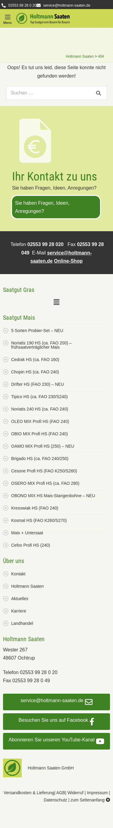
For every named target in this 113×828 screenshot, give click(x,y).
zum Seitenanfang (90, 800)
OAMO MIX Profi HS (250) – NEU (42, 446)
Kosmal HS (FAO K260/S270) (39, 520)
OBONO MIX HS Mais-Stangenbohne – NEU (53, 495)
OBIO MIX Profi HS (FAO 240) (39, 433)
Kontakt (18, 573)
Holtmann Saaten (27, 586)
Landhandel (22, 623)
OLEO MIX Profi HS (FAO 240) (40, 421)
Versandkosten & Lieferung (29, 792)
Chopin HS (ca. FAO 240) (35, 371)
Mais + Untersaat (27, 532)
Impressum (97, 792)
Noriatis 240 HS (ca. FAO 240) (39, 409)
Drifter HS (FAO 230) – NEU (37, 384)
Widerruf (75, 792)
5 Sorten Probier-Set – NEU (37, 330)
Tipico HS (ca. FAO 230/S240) (39, 396)
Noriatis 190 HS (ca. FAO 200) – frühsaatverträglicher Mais (41, 345)
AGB (60, 792)
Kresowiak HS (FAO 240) (34, 508)
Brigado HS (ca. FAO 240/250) (39, 458)
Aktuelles (19, 598)
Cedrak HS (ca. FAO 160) (35, 359)
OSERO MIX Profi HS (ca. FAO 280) (45, 483)
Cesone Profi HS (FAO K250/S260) (44, 470)
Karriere (18, 611)
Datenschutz (55, 800)
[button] (8, 17)
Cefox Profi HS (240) (30, 545)
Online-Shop (68, 261)
